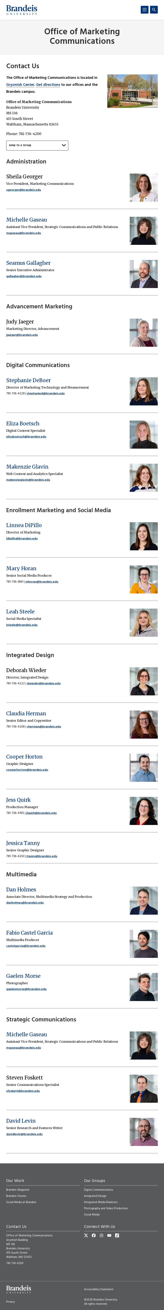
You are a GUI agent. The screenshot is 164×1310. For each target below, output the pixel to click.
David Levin (21, 1121)
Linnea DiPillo (24, 525)
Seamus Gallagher (28, 263)
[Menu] (144, 10)
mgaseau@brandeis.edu (23, 233)
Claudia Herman (26, 713)
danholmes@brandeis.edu (25, 902)
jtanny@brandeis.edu (42, 856)
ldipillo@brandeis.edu (22, 538)
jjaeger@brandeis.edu (22, 335)
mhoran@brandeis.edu (41, 581)
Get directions (48, 85)
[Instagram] (101, 1235)
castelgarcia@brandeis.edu (25, 946)
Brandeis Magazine (17, 1190)
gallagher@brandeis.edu (24, 276)
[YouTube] (109, 1235)
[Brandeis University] (21, 10)
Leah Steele (20, 611)
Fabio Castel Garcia (29, 933)
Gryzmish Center (20, 85)
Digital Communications (98, 1190)
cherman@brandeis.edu (44, 726)
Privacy (10, 1302)
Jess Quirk (18, 800)
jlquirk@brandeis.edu (41, 813)
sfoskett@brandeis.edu (23, 1091)
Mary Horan (21, 568)
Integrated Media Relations (101, 1202)
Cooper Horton (24, 756)
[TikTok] (117, 1235)
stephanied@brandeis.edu (46, 393)
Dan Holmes (21, 889)
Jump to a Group (37, 145)
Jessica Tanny (23, 843)
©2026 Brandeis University (100, 1299)
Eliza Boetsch (22, 423)
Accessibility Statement (98, 1289)
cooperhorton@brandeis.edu (27, 769)
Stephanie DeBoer (28, 380)
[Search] (154, 10)
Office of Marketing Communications (82, 37)
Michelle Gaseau (26, 220)
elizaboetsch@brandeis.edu (26, 436)
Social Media (92, 1214)
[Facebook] (94, 1235)
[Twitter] (86, 1235)
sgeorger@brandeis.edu (23, 190)
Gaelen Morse (23, 976)
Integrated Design (95, 1196)
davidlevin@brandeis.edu (24, 1134)
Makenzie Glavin (27, 467)
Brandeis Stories (16, 1196)
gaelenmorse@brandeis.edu (26, 989)
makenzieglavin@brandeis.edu (28, 480)
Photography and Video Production (106, 1208)
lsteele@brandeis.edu (21, 625)
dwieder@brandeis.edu (44, 683)
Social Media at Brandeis (21, 1202)
